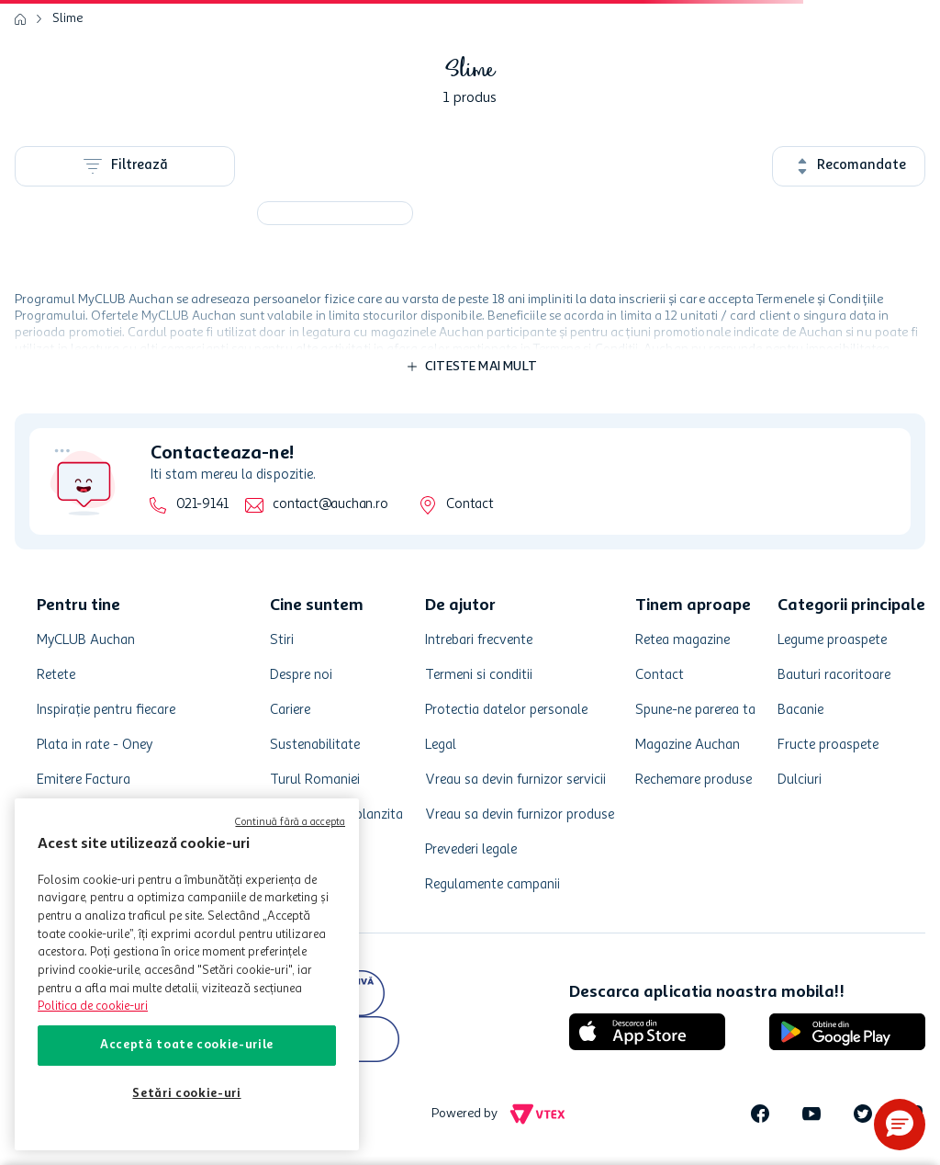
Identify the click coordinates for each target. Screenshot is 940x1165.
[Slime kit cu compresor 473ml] (335, 213)
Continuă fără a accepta (290, 823)
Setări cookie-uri (186, 1094)
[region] (187, 974)
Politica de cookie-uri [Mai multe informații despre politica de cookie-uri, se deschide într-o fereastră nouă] (93, 1006)
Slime (67, 18)
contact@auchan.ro (330, 505)
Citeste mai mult (481, 366)
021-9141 (202, 505)
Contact (469, 505)
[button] (899, 1124)
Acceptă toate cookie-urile (187, 1045)
